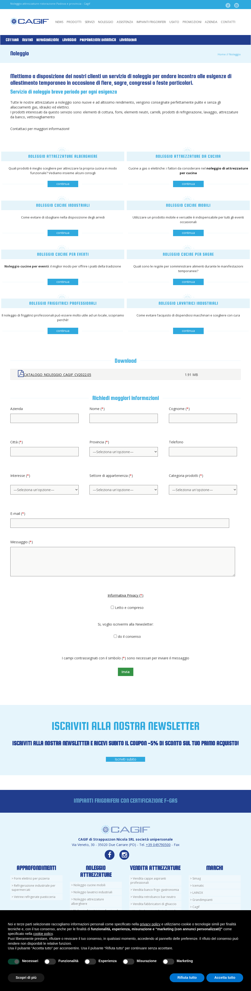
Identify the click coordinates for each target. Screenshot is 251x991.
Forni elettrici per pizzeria (32, 878)
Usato (174, 22)
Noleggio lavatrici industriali (93, 892)
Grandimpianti (202, 900)
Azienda (211, 22)
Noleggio (105, 22)
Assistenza (125, 22)
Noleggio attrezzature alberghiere (87, 901)
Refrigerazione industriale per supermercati (33, 887)
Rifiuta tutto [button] (187, 977)
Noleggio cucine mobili (89, 885)
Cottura (12, 40)
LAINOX (197, 893)
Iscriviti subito (125, 759)
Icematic (198, 885)
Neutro (27, 40)
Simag (196, 878)
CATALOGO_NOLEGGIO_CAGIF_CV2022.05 (57, 374)
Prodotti (74, 22)
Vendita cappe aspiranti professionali (148, 880)
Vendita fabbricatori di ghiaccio (154, 904)
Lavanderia (128, 40)
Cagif (196, 907)
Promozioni (192, 22)
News (59, 22)
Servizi (90, 22)
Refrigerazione (47, 40)
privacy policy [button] (150, 924)
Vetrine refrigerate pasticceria (34, 897)
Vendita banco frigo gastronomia (156, 890)
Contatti (228, 22)
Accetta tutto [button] (224, 977)
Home (222, 54)
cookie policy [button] (43, 934)
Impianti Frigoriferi (151, 22)
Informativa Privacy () (125, 595)
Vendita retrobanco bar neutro (154, 897)
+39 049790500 (158, 844)
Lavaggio (69, 40)
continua (62, 183)
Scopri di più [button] (26, 977)
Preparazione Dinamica (98, 40)
